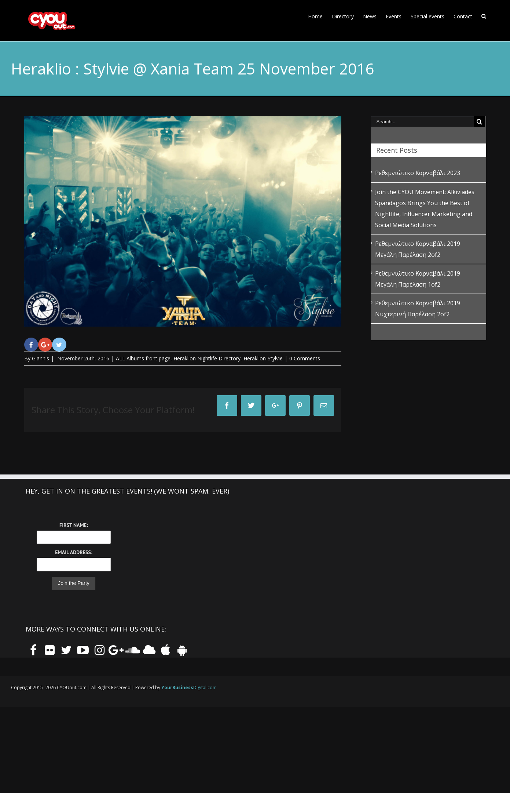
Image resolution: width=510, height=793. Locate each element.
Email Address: (73, 552)
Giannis (40, 358)
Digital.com (189, 687)
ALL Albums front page (143, 358)
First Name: (73, 525)
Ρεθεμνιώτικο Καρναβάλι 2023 (417, 173)
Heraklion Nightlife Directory (207, 358)
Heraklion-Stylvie (263, 358)
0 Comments (304, 358)
